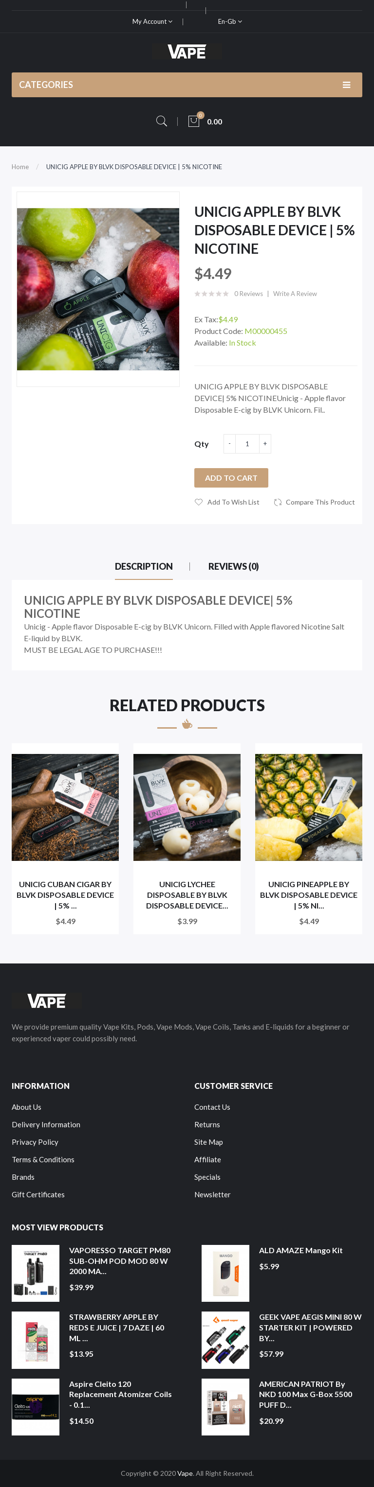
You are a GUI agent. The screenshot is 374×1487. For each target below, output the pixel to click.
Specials (207, 1176)
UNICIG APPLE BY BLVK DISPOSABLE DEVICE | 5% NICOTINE (134, 167)
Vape (185, 1473)
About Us (26, 1106)
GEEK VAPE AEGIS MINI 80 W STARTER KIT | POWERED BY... (310, 1327)
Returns (207, 1124)
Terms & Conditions (43, 1159)
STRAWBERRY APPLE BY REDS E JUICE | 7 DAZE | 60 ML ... (116, 1327)
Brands (23, 1176)
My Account (152, 21)
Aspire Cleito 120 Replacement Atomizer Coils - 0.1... (120, 1394)
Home (20, 167)
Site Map (208, 1141)
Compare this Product (320, 502)
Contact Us (212, 1106)
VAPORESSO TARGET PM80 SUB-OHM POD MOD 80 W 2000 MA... (119, 1260)
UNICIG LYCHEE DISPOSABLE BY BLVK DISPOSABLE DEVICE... (187, 894)
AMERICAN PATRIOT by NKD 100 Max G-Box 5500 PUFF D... (305, 1394)
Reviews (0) (233, 566)
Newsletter (212, 1194)
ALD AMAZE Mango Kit (301, 1250)
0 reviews (248, 294)
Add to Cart (231, 477)
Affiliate (207, 1159)
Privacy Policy (35, 1141)
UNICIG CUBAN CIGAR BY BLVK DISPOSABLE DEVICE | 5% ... (65, 894)
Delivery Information (46, 1124)
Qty (201, 443)
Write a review (295, 294)
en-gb (230, 21)
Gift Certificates (38, 1194)
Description (144, 566)
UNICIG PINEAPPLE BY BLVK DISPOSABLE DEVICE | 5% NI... (308, 894)
